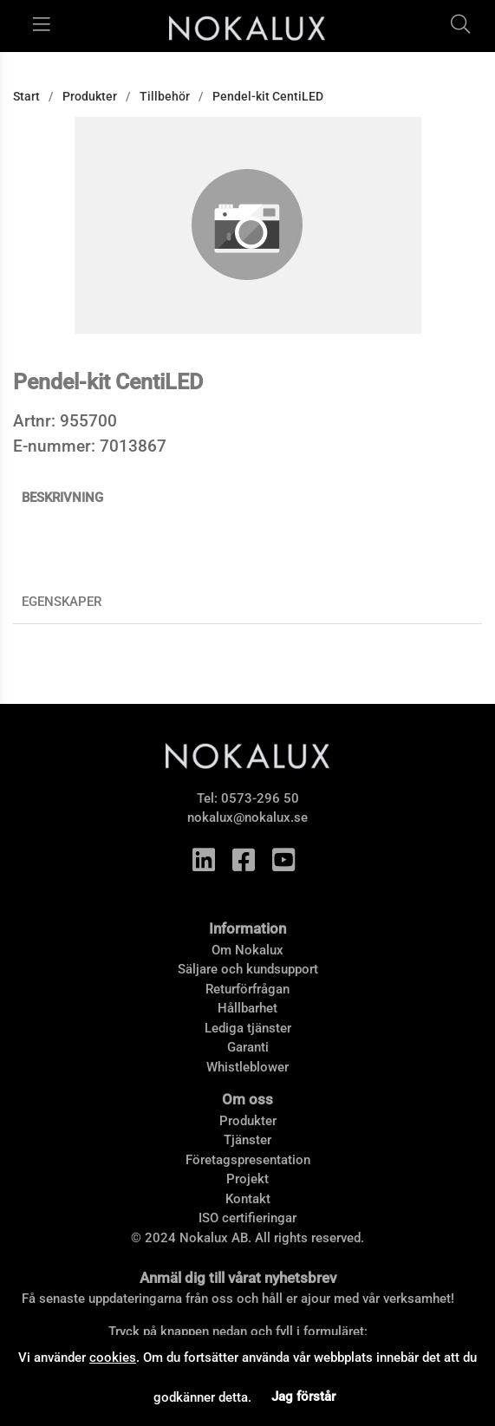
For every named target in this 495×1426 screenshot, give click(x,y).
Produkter (89, 96)
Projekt (247, 1179)
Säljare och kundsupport (248, 969)
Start (26, 96)
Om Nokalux (247, 950)
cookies (112, 1357)
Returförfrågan (247, 989)
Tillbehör (165, 96)
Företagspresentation (248, 1160)
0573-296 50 (260, 798)
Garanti (248, 1047)
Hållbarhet (247, 1008)
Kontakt (247, 1199)
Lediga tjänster (248, 1028)
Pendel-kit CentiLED (267, 96)
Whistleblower (247, 1067)
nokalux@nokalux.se (247, 817)
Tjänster (247, 1140)
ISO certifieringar (247, 1218)
